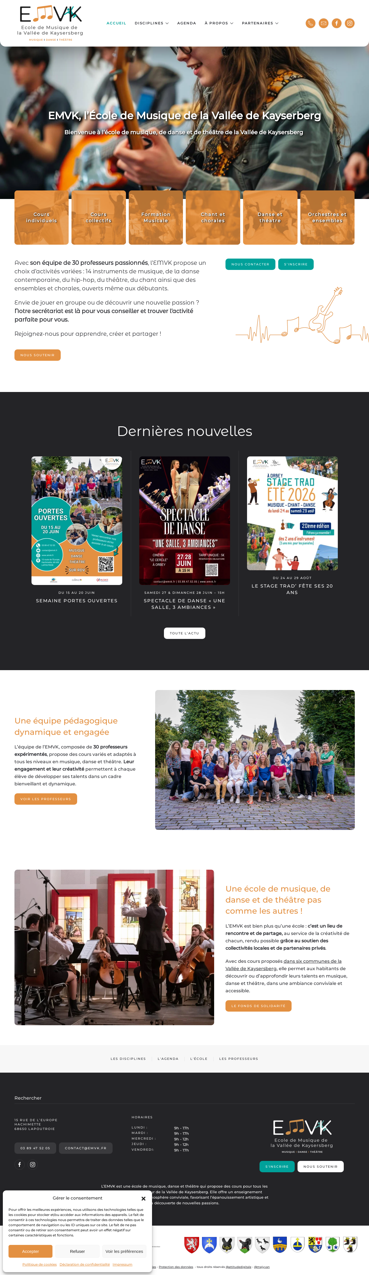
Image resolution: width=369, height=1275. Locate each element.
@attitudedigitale (238, 1267)
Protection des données (176, 1267)
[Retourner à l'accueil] (50, 23)
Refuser (77, 1251)
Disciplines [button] (152, 23)
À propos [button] (219, 23)
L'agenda (168, 1059)
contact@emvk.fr (86, 1148)
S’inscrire (296, 264)
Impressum (122, 1264)
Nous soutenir (37, 355)
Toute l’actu (184, 633)
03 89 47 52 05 (35, 1148)
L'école (199, 1059)
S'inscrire (277, 1167)
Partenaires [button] (260, 23)
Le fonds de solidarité (258, 1006)
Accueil (116, 23)
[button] (143, 1198)
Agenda (186, 23)
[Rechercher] (184, 1098)
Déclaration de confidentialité (85, 1264)
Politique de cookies (39, 1264)
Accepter (30, 1251)
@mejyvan (262, 1267)
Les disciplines (128, 1059)
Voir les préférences (124, 1251)
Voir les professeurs (45, 799)
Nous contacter (250, 264)
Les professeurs (238, 1059)
